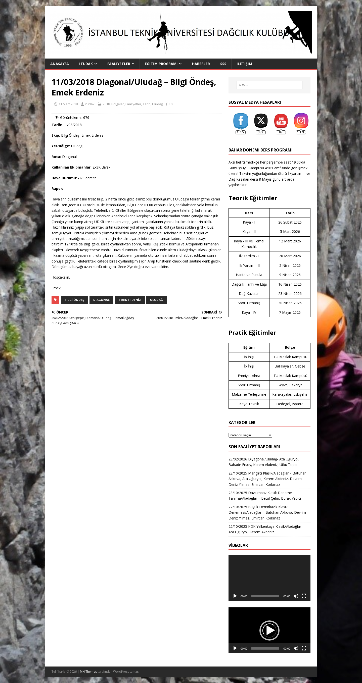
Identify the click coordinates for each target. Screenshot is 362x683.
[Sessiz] (295, 596)
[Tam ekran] (303, 596)
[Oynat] (235, 596)
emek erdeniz (130, 300)
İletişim (244, 63)
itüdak (90, 104)
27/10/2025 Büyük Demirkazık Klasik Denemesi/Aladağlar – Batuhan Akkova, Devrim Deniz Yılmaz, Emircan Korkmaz (267, 512)
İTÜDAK (86, 63)
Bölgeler (117, 104)
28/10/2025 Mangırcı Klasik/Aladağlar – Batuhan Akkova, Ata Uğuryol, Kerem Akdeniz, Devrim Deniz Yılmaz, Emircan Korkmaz (267, 479)
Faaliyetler (118, 63)
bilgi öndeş (74, 300)
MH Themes (88, 671)
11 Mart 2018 (68, 104)
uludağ (156, 300)
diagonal (101, 300)
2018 (106, 104)
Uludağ (157, 104)
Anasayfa (59, 63)
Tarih (147, 104)
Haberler (201, 63)
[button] (269, 630)
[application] (269, 578)
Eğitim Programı (161, 63)
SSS (223, 63)
